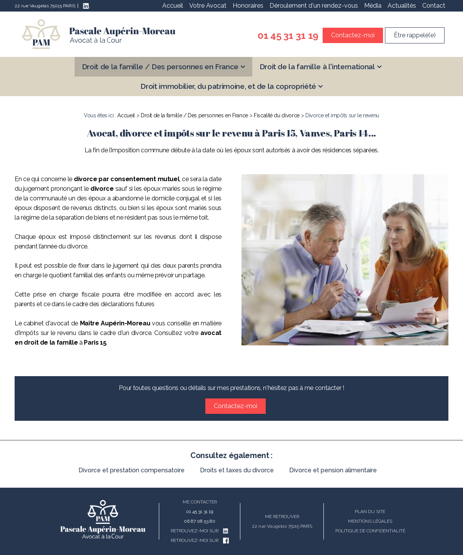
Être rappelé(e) (415, 35)
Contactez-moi (353, 35)
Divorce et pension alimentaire (333, 470)
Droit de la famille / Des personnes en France (160, 66)
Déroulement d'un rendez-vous (314, 5)
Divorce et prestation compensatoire (131, 470)
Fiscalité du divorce (277, 115)
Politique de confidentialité (370, 530)
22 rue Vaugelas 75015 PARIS (45, 5)
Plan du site (370, 511)
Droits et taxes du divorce (237, 470)
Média (372, 5)
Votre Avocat (208, 5)
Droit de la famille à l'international (317, 66)
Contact (433, 5)
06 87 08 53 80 (199, 521)
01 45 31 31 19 (288, 35)
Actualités (402, 5)
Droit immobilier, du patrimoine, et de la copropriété (228, 86)
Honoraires (248, 5)
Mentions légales (370, 521)
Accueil (172, 5)
